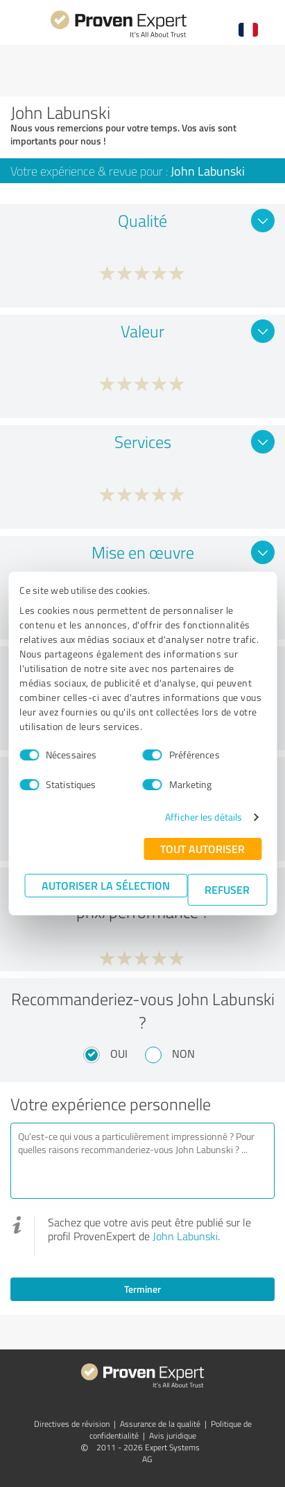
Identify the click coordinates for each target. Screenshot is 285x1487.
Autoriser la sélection (106, 885)
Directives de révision (72, 1424)
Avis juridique (172, 1435)
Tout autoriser (202, 849)
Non (183, 1053)
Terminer (142, 1289)
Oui (119, 1053)
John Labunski (185, 1236)
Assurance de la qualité (160, 1424)
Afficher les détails (203, 816)
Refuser (227, 889)
